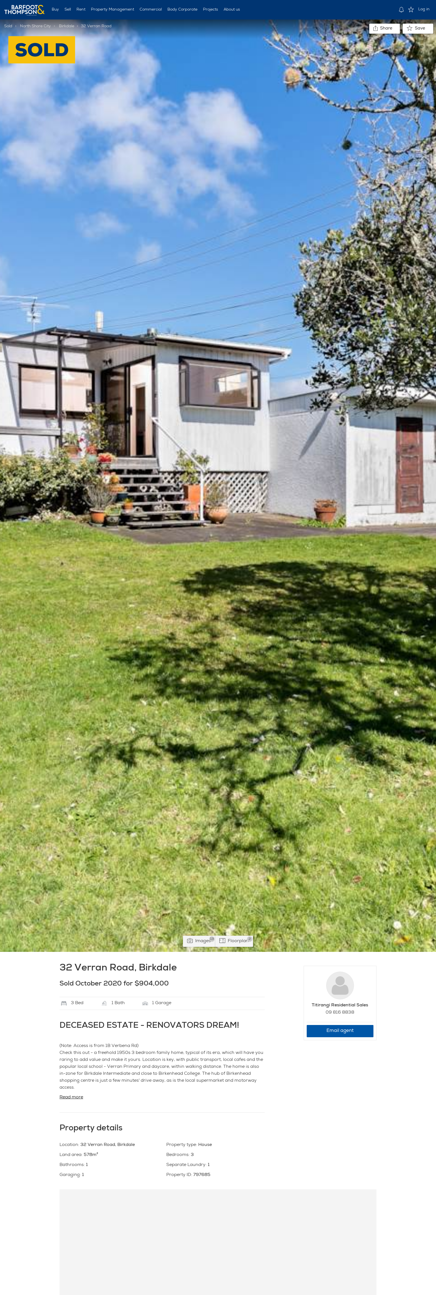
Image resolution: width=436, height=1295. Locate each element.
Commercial (151, 10)
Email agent (340, 1031)
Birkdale (66, 26)
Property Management (112, 10)
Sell (68, 10)
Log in (424, 9)
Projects (210, 10)
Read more (71, 1097)
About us (232, 10)
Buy (55, 10)
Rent (80, 10)
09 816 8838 (340, 1013)
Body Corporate (182, 10)
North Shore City (35, 26)
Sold (8, 26)
